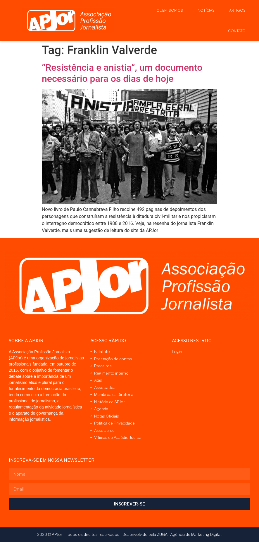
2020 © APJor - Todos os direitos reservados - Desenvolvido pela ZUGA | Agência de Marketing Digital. (129, 534)
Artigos (237, 10)
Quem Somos (169, 10)
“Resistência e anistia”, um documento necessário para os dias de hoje (122, 73)
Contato (237, 30)
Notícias (206, 10)
